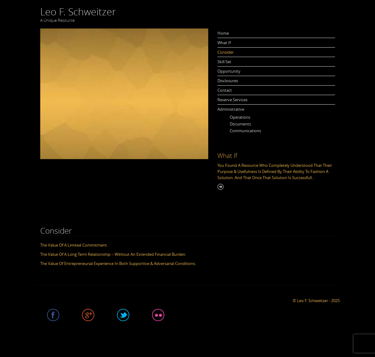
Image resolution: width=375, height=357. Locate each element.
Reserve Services (232, 99)
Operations (240, 117)
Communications (245, 130)
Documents (240, 124)
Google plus (88, 315)
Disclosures (227, 80)
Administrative (230, 109)
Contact (224, 90)
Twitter (123, 315)
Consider (225, 52)
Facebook (53, 315)
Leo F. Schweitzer (78, 11)
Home (223, 33)
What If (224, 42)
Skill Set (224, 61)
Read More (220, 187)
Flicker (158, 315)
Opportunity (228, 71)
